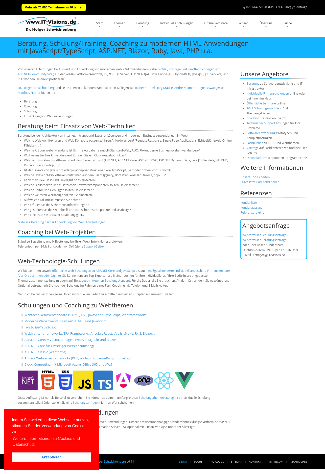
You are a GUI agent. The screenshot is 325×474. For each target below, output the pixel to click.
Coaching (253, 118)
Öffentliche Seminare (261, 103)
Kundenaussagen (252, 207)
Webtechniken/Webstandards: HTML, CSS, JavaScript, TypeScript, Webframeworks (85, 315)
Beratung (142, 23)
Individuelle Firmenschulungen (268, 93)
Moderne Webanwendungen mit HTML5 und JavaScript (65, 321)
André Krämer (184, 88)
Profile (162, 69)
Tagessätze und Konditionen (259, 182)
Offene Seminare (216, 23)
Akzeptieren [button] (51, 457)
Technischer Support (261, 123)
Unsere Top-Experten (255, 177)
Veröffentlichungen (201, 69)
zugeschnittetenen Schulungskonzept (104, 280)
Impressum (275, 461)
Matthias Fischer (29, 93)
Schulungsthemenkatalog (156, 398)
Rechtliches (298, 461)
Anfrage (301, 7)
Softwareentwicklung (261, 133)
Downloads (254, 158)
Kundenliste (248, 202)
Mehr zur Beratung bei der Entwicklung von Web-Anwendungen (62, 222)
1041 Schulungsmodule (263, 108)
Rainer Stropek (145, 88)
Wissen (244, 23)
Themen (119, 23)
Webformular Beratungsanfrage (264, 240)
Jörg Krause (165, 88)
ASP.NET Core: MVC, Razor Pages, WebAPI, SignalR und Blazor (70, 339)
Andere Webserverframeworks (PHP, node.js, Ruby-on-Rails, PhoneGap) (77, 358)
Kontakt (255, 461)
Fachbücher (255, 143)
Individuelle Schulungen (176, 23)
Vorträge (175, 69)
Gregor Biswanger (207, 88)
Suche (287, 23)
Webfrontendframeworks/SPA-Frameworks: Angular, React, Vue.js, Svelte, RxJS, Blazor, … (90, 333)
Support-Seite (93, 246)
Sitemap (236, 461)
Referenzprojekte (252, 212)
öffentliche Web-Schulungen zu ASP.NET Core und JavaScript (93, 271)
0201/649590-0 (256, 7)
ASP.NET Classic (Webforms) (45, 352)
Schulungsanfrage (85, 402)
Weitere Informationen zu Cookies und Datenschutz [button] (46, 441)
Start (99, 23)
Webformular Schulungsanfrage (264, 235)
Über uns (266, 23)
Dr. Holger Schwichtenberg (36, 88)
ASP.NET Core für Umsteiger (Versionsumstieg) (59, 346)
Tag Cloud (216, 461)
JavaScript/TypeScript (40, 327)
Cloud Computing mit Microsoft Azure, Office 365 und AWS (68, 364)
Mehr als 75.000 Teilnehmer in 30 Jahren (53, 7)
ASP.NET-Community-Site (35, 74)
